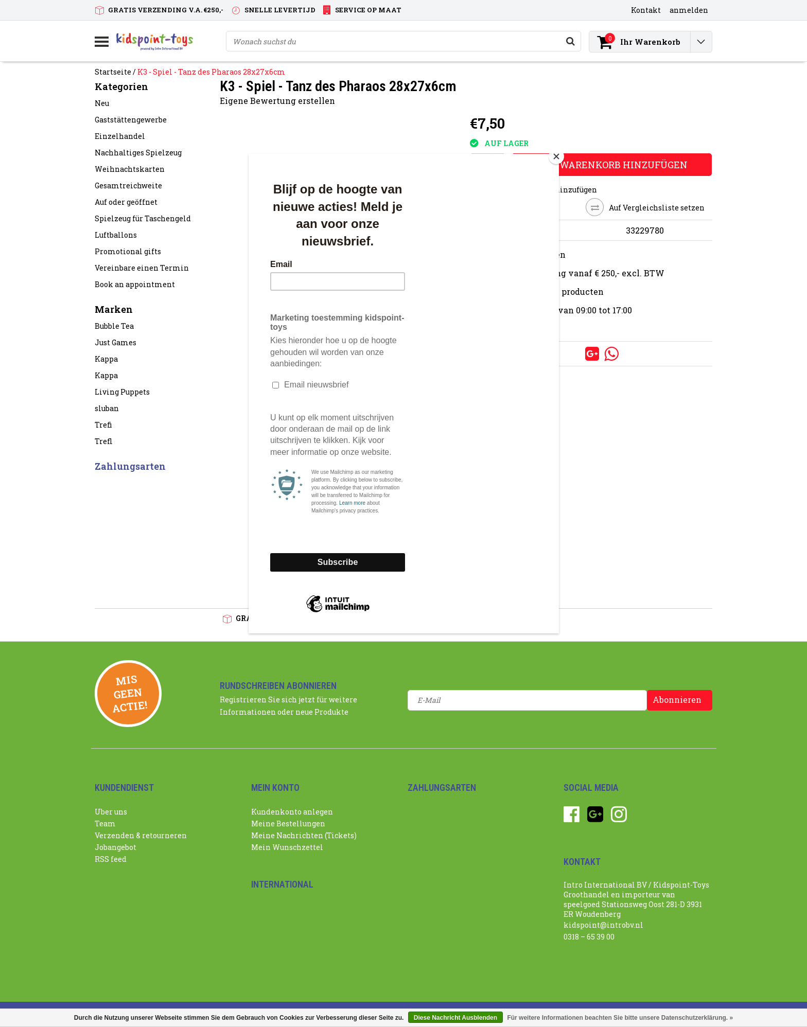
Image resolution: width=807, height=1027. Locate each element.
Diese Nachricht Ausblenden (455, 1017)
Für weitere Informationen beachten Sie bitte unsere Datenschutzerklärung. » (620, 1017)
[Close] (556, 156)
